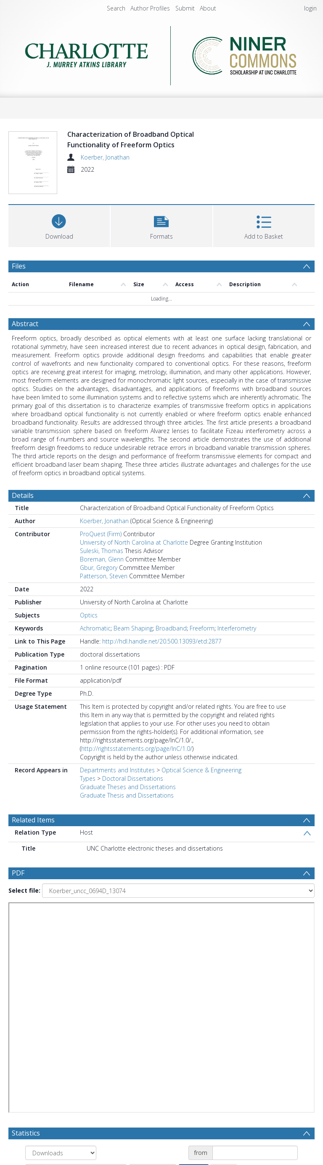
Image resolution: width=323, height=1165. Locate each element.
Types (87, 778)
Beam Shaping (133, 628)
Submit (185, 8)
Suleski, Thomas (101, 551)
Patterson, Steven (103, 576)
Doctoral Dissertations (132, 778)
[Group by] (60, 1153)
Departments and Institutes (117, 770)
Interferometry (236, 628)
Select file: (24, 890)
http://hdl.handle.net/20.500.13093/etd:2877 (162, 641)
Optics (89, 615)
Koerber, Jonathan (105, 157)
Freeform (202, 628)
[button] (161, 225)
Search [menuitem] (116, 8)
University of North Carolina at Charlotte (134, 542)
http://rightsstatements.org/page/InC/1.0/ (136, 749)
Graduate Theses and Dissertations (128, 787)
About (208, 8)
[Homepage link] (161, 53)
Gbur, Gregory (98, 568)
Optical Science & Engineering (201, 770)
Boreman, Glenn (102, 559)
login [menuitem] (310, 8)
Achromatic (95, 628)
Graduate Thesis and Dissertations (127, 795)
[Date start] (255, 1153)
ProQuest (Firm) (101, 534)
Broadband (171, 628)
